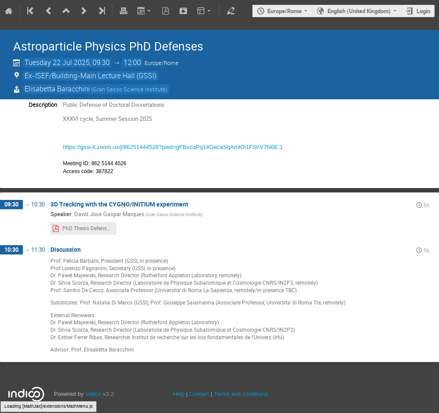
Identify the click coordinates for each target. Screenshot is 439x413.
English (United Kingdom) (359, 11)
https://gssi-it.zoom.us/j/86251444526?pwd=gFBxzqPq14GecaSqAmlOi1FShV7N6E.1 (173, 147)
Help (178, 394)
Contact (199, 394)
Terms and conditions (241, 394)
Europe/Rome (284, 11)
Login (423, 11)
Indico (93, 394)
